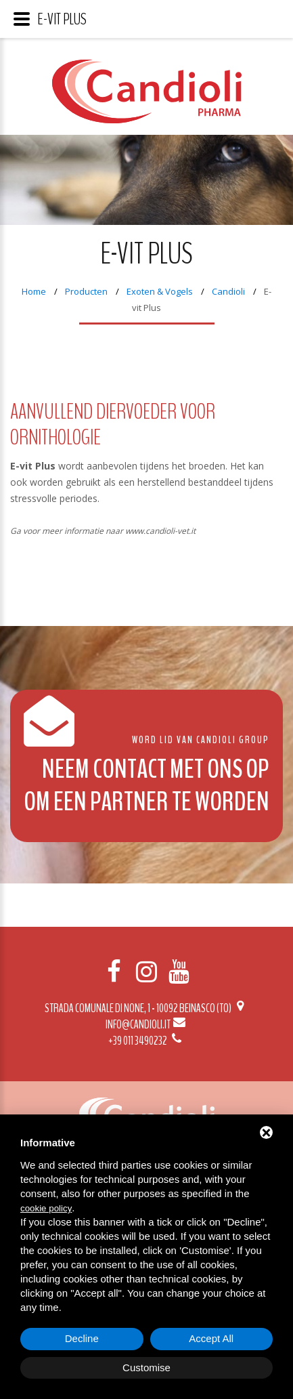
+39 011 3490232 (146, 1040)
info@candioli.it (146, 1024)
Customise (146, 1367)
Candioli (228, 291)
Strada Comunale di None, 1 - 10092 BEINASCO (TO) (146, 1008)
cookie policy (46, 1208)
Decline (82, 1338)
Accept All (211, 1338)
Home (34, 291)
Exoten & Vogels (160, 291)
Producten (86, 291)
